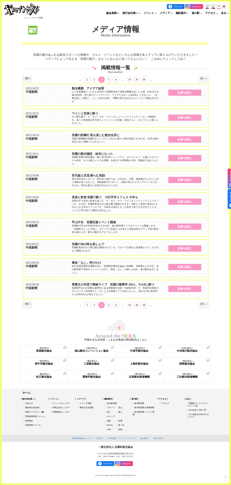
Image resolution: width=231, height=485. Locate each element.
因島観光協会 (187, 362)
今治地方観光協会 (187, 349)
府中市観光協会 (44, 362)
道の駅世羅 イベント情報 (143, 413)
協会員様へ (112, 13)
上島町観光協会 (139, 362)
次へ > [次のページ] (203, 78)
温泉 (109, 421)
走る (225, 13)
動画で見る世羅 (86, 408)
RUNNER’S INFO (197, 410)
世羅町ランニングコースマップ (197, 404)
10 (129, 79)
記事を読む (184, 92)
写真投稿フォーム (33, 426)
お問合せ (99, 439)
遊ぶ (120, 412)
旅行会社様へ (131, 13)
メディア (166, 13)
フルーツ (111, 408)
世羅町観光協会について (82, 439)
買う (109, 412)
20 (136, 79)
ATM (109, 430)
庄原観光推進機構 (139, 375)
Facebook (178, 6)
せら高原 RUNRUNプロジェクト (198, 416)
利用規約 (29, 421)
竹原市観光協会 (139, 349)
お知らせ (29, 403)
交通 (120, 421)
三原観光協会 (91, 362)
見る (120, 408)
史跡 (120, 430)
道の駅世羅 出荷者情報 (144, 408)
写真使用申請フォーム (35, 417)
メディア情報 (115, 29)
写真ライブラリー (34, 412)
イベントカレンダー (61, 403)
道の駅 (197, 13)
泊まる (110, 426)
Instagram (196, 6)
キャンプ (111, 417)
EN (207, 6)
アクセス (211, 13)
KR (218, 6)
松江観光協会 (44, 375)
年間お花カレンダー (61, 408)
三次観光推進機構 (187, 375)
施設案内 (182, 13)
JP (224, 6)
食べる (121, 426)
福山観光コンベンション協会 (91, 349)
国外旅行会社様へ (33, 408)
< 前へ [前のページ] (27, 78)
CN (213, 6)
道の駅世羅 (112, 403)
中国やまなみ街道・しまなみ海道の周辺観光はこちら (115, 339)
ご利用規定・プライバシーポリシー (121, 439)
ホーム (26, 18)
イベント (150, 13)
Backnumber (115, 72)
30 (144, 79)
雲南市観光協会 (91, 375)
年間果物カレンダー (61, 412)
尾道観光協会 (44, 349)
